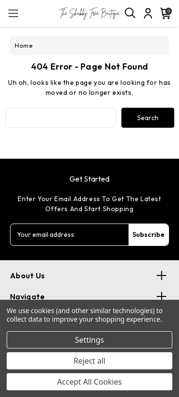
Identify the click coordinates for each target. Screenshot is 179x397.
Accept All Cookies (89, 382)
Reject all (90, 361)
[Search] (130, 13)
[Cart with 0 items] (164, 13)
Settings (89, 340)
